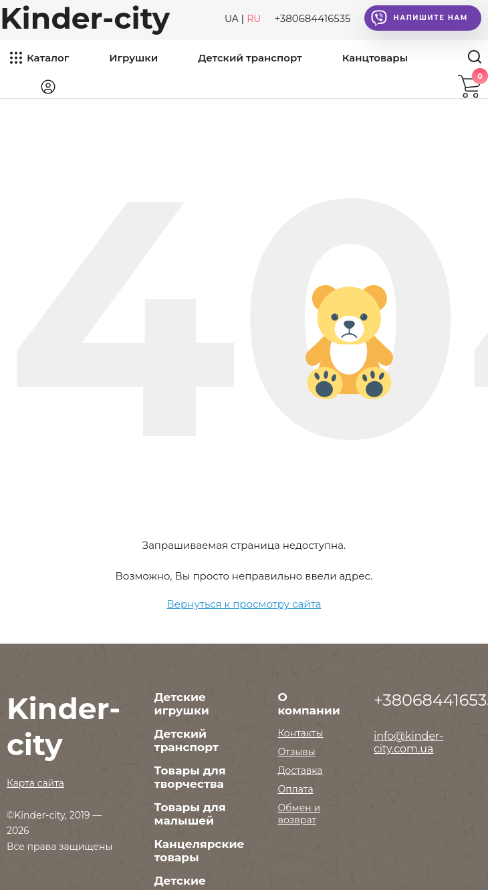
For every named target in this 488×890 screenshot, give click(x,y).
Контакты (300, 733)
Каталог (48, 58)
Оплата (295, 789)
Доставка (299, 770)
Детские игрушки (181, 703)
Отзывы (296, 752)
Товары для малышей (190, 814)
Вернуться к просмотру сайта (244, 604)
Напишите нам (419, 18)
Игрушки (133, 57)
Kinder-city (85, 18)
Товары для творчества (190, 777)
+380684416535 (312, 18)
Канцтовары (375, 57)
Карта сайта (35, 783)
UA (232, 19)
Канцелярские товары (199, 850)
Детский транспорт (250, 57)
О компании (308, 703)
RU (254, 19)
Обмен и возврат (298, 814)
